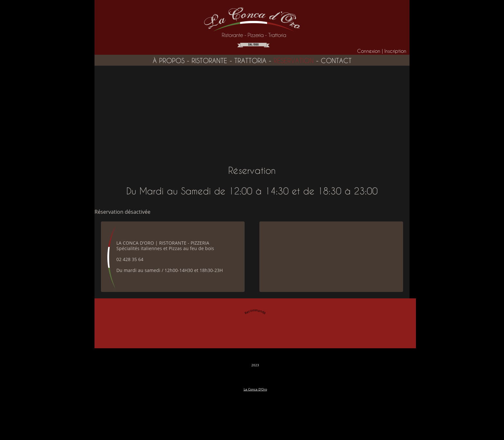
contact (336, 60)
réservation (294, 60)
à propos (168, 60)
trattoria (250, 60)
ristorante (209, 60)
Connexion (368, 51)
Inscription (395, 51)
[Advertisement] (252, 114)
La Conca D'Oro (255, 389)
